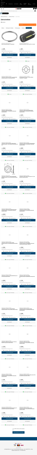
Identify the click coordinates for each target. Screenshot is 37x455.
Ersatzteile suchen (25, 4)
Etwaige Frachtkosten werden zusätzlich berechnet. (7, 84)
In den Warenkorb (9, 54)
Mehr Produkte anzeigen (18, 432)
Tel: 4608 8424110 (22, 450)
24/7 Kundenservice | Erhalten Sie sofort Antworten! (3, 3)
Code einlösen (21, 4)
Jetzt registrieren (29, 4)
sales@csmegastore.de (15, 450)
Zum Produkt (9, 57)
